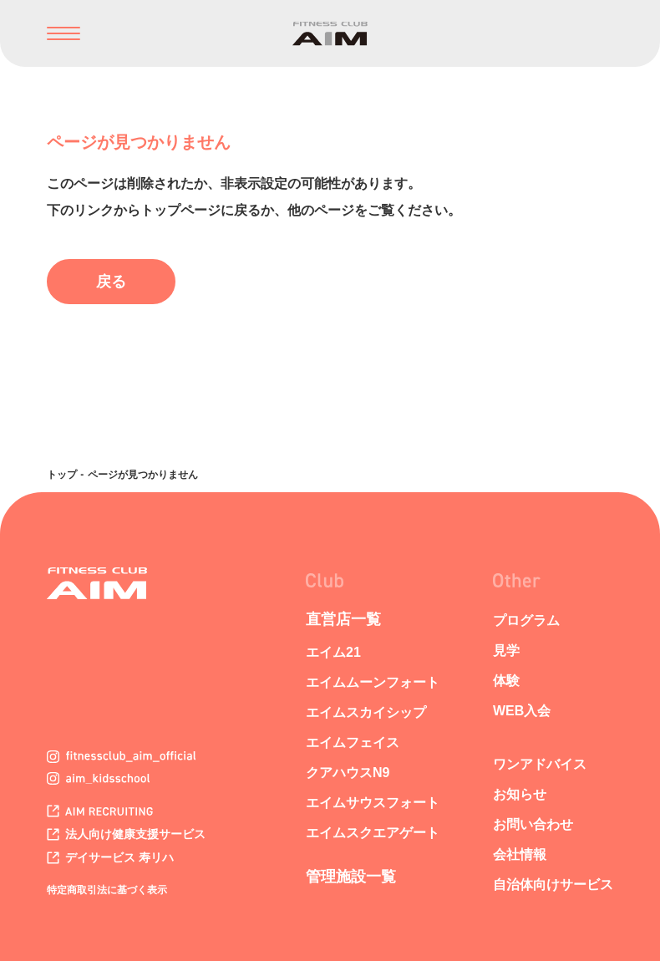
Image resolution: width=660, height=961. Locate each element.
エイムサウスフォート (372, 803)
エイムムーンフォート (372, 682)
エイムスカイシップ (366, 712)
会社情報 (519, 854)
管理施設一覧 (351, 876)
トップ (62, 474)
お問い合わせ (533, 824)
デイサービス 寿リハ (110, 857)
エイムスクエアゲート (372, 833)
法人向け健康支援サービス (126, 834)
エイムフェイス (352, 742)
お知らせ (519, 794)
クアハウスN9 (347, 772)
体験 (506, 681)
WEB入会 (522, 711)
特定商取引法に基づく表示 (107, 890)
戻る (111, 281)
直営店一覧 (343, 619)
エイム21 (333, 652)
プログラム (526, 620)
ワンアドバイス (539, 764)
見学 (506, 650)
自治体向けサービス (553, 884)
